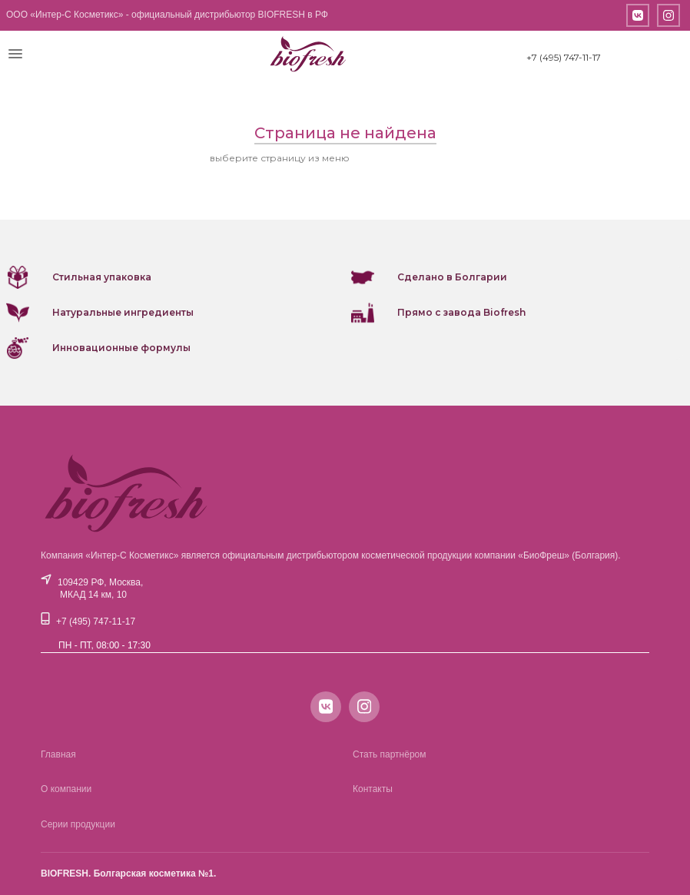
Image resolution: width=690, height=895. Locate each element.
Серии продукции (78, 824)
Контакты (373, 789)
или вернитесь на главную (416, 158)
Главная (58, 754)
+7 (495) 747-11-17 (563, 57)
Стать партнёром (389, 754)
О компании (66, 789)
